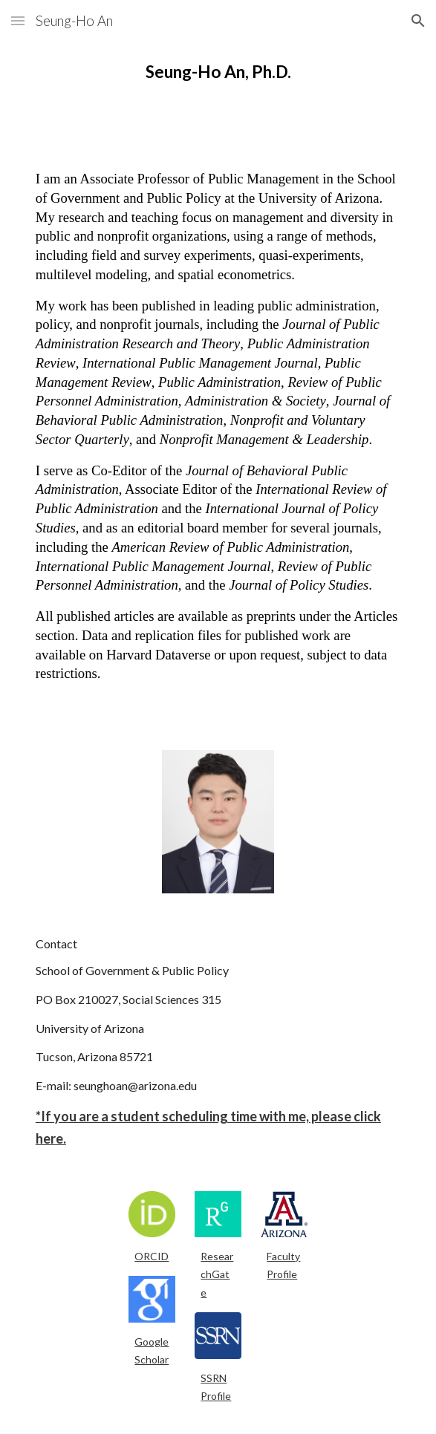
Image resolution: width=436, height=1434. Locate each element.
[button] (18, 20)
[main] (218, 72)
